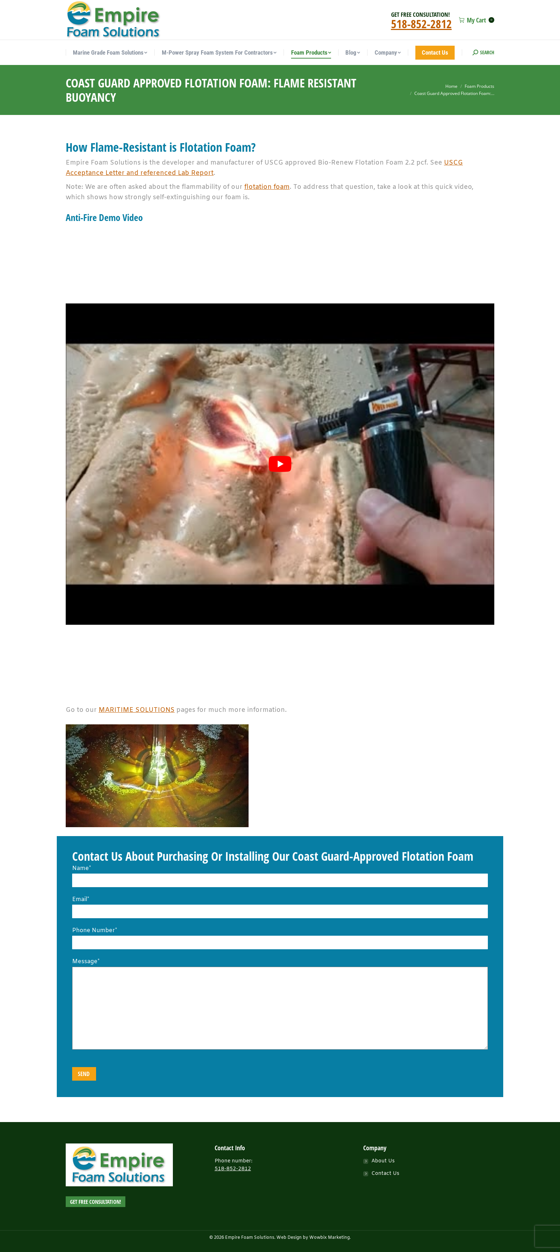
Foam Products (479, 86)
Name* (280, 874)
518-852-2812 (421, 23)
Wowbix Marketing (329, 1238)
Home (451, 86)
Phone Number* (280, 936)
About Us (383, 1161)
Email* (280, 905)
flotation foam (267, 187)
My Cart (476, 20)
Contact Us (385, 1173)
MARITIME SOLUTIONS (137, 710)
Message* (280, 967)
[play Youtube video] (280, 464)
